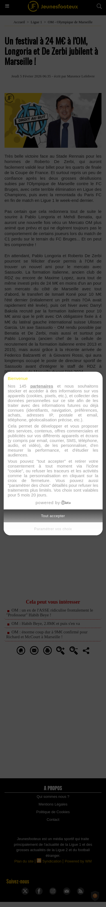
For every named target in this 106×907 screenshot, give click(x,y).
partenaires (41, 386)
